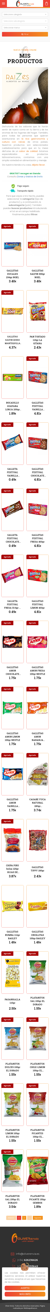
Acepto (25, 1288)
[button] (25, 14)
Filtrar (25, 34)
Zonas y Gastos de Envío (30, 176)
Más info (25, 1294)
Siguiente (37, 1218)
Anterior (11, 1218)
